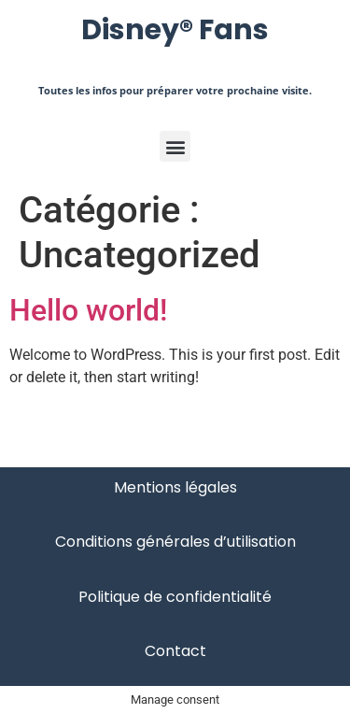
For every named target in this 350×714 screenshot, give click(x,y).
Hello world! (88, 310)
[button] (175, 146)
